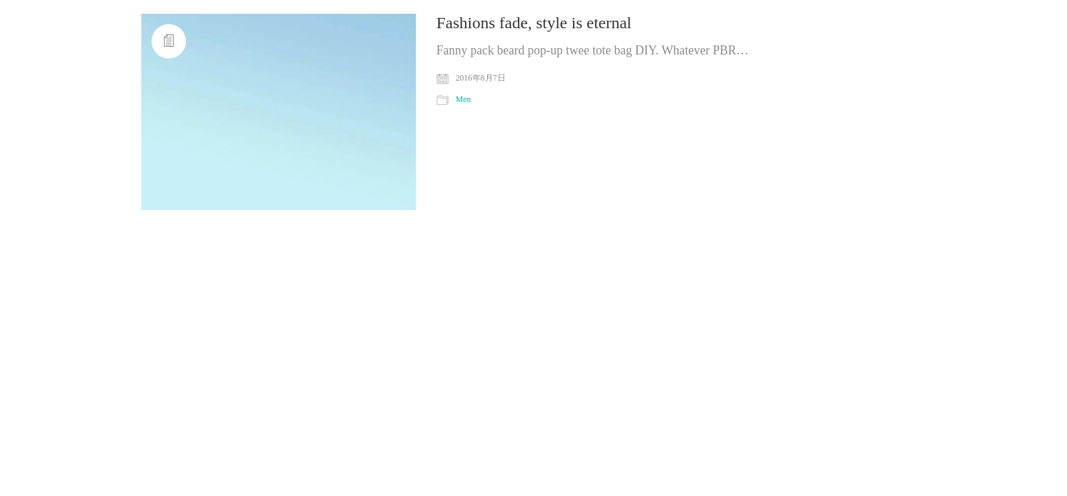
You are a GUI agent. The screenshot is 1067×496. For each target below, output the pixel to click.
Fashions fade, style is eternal (534, 23)
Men (463, 99)
